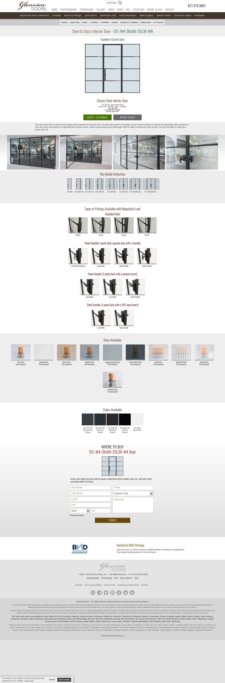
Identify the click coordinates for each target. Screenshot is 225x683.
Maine (32, 619)
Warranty (78, 585)
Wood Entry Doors (115, 602)
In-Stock (56, 15)
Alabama (75, 616)
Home (54, 9)
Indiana (197, 616)
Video (111, 9)
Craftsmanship (68, 9)
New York (161, 619)
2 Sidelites (104, 22)
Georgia (170, 616)
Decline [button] (52, 680)
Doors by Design (72, 15)
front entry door (22, 605)
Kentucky (15, 619)
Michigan (62, 619)
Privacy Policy (109, 585)
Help (136, 578)
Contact (169, 9)
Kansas (209, 616)
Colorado (117, 616)
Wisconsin (166, 621)
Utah (119, 621)
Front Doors (143, 602)
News (120, 9)
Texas (113, 621)
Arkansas (98, 616)
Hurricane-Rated (182, 15)
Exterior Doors (129, 602)
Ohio (194, 619)
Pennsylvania (50, 621)
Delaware (137, 616)
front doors (164, 605)
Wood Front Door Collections (34, 15)
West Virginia (155, 621)
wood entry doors (205, 611)
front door (58, 613)
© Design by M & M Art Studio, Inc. (112, 635)
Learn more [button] (29, 681)
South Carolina (75, 621)
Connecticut (127, 616)
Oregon (210, 619)
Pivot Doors (91, 15)
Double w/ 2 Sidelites (129, 22)
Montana (100, 619)
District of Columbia (150, 616)
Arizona (90, 616)
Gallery (101, 9)
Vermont (126, 621)
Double (115, 22)
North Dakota (185, 619)
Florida (163, 616)
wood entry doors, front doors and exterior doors (58, 611)
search (113, 3)
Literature (138, 9)
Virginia (134, 621)
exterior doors (22, 613)
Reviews (144, 585)
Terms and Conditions (93, 585)
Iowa (203, 616)
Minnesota (71, 619)
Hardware (199, 15)
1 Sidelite (94, 22)
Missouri (91, 619)
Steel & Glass (146, 15)
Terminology (87, 9)
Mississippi (82, 619)
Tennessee (105, 621)
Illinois (190, 616)
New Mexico (151, 619)
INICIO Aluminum (127, 15)
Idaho (183, 616)
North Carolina (172, 619)
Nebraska (108, 619)
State (98, 621)
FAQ (128, 9)
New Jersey (140, 619)
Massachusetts (50, 619)
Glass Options (126, 578)
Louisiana (24, 619)
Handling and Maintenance (128, 585)
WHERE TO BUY (127, 117)
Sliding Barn (146, 22)
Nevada (117, 619)
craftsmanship (127, 607)
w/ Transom (159, 22)
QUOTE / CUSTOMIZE (97, 117)
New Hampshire (127, 619)
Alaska (83, 616)
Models (64, 22)
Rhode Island (63, 621)
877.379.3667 (197, 6)
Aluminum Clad (108, 15)
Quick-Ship (74, 22)
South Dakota (89, 621)
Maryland (39, 619)
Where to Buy (154, 9)
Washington (143, 621)
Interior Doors (164, 15)
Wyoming (176, 621)
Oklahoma (201, 619)
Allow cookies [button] (64, 680)
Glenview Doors (83, 602)
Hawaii (177, 616)
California (108, 616)
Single (84, 22)
